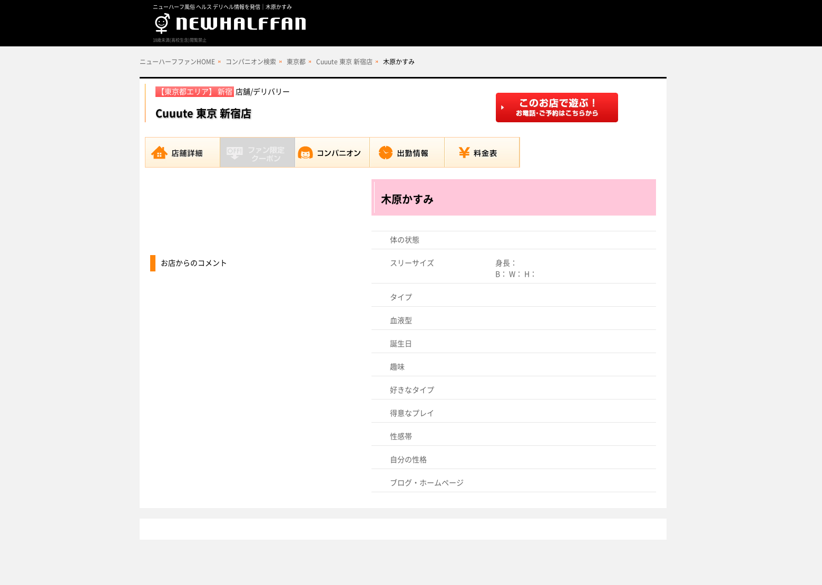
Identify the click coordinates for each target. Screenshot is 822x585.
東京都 (296, 61)
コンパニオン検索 (251, 61)
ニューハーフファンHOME (177, 61)
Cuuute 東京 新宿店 (344, 61)
